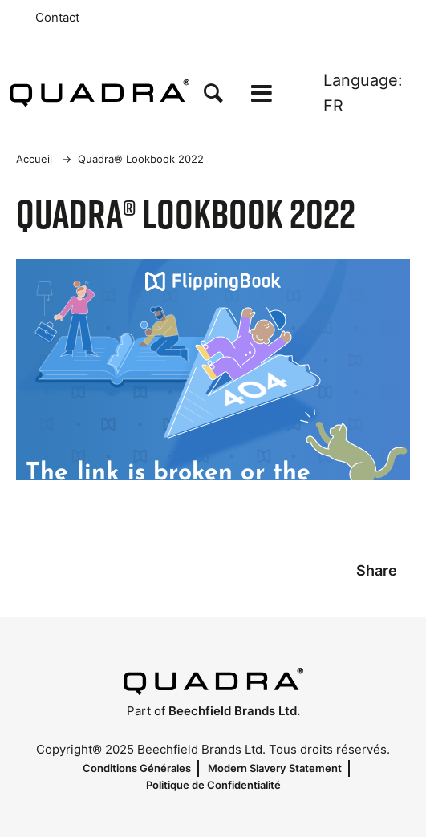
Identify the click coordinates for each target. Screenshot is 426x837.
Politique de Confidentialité (213, 784)
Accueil (34, 158)
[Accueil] (99, 93)
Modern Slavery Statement (275, 768)
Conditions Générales (137, 768)
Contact (57, 17)
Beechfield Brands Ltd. (234, 710)
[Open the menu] (261, 93)
